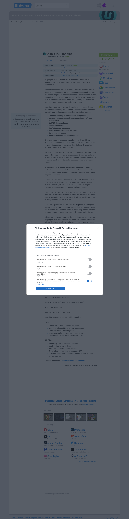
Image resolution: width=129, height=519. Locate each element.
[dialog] (64, 259)
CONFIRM (50, 288)
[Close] (99, 228)
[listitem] (64, 255)
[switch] (89, 259)
